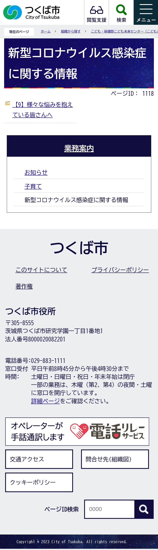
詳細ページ (45, 401)
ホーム (46, 31)
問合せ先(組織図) (109, 459)
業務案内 (79, 148)
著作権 (24, 286)
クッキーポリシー (33, 482)
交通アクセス (27, 459)
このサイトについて (41, 270)
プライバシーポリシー (120, 270)
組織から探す (71, 31)
